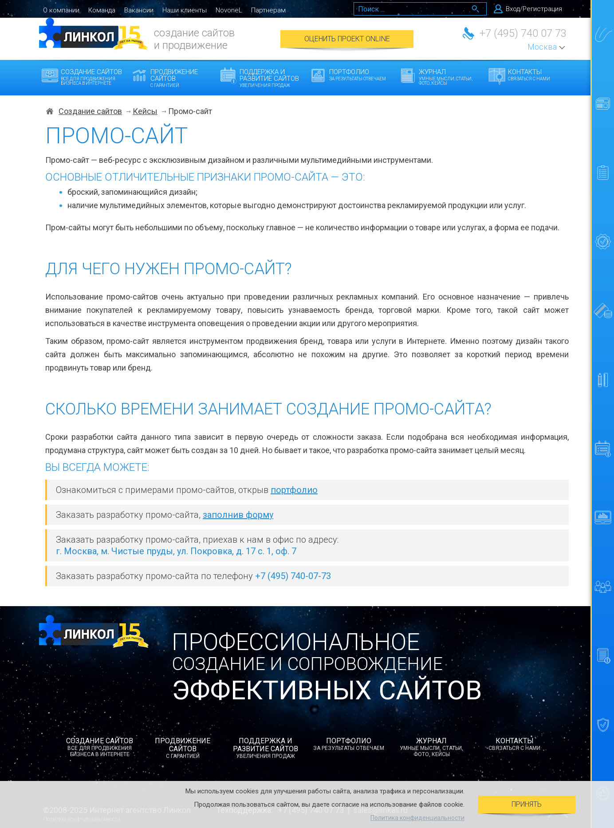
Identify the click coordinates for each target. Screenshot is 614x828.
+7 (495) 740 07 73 (523, 33)
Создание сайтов (93, 77)
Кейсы (145, 111)
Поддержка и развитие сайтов (272, 78)
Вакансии (139, 10)
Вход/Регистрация (534, 9)
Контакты (540, 74)
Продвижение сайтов (183, 78)
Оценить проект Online (347, 39)
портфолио (294, 490)
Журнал (451, 77)
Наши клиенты (184, 10)
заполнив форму (238, 514)
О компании (61, 10)
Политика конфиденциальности (417, 817)
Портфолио (361, 74)
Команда (101, 10)
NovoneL (229, 10)
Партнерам (268, 10)
